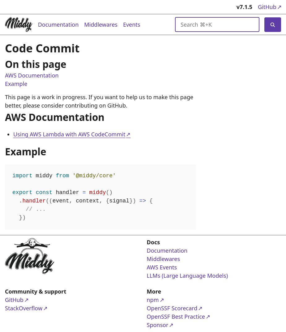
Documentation (58, 24)
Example (16, 84)
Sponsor (170, 325)
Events (131, 24)
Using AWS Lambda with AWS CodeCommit (69, 134)
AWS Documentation (32, 75)
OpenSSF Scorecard (172, 308)
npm (170, 299)
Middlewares (100, 24)
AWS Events (162, 267)
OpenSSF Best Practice (176, 316)
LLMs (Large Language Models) (187, 275)
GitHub (269, 7)
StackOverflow (29, 308)
